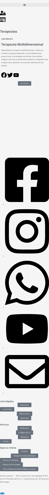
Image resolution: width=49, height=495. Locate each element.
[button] (24, 5)
